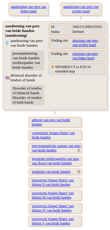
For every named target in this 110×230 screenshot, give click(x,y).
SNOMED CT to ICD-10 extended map (73, 69)
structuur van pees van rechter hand (85, 42)
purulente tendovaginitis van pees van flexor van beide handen (55, 161)
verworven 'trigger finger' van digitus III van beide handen (53, 195)
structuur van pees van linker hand (85, 56)
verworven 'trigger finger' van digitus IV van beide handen (53, 208)
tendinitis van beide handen (51, 172)
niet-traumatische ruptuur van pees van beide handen (56, 148)
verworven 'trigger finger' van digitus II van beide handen (53, 182)
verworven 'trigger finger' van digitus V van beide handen (53, 221)
